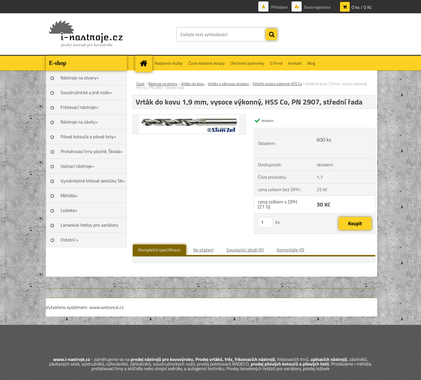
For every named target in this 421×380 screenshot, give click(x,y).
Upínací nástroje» (77, 166)
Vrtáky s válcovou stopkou (228, 84)
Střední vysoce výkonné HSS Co (277, 84)
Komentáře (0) (290, 249)
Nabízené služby (169, 63)
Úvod (140, 84)
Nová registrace (317, 7)
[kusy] (265, 222)
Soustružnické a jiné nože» (86, 92)
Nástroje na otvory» (80, 77)
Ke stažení (203, 249)
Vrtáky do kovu (192, 84)
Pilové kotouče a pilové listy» (88, 136)
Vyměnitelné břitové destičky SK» (93, 180)
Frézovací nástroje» (79, 107)
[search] (271, 34)
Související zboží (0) (245, 249)
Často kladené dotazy (206, 63)
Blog (311, 63)
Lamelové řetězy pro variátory (89, 224)
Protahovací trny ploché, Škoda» (92, 151)
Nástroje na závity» (79, 121)
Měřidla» (69, 195)
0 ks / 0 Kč (362, 7)
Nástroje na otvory (162, 84)
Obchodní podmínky (247, 63)
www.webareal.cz (106, 307)
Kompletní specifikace (159, 249)
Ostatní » (70, 239)
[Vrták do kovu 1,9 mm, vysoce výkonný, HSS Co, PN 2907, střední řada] (189, 117)
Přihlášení (279, 7)
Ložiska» (69, 210)
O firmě (276, 63)
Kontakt (295, 63)
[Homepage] (145, 63)
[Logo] (85, 34)
